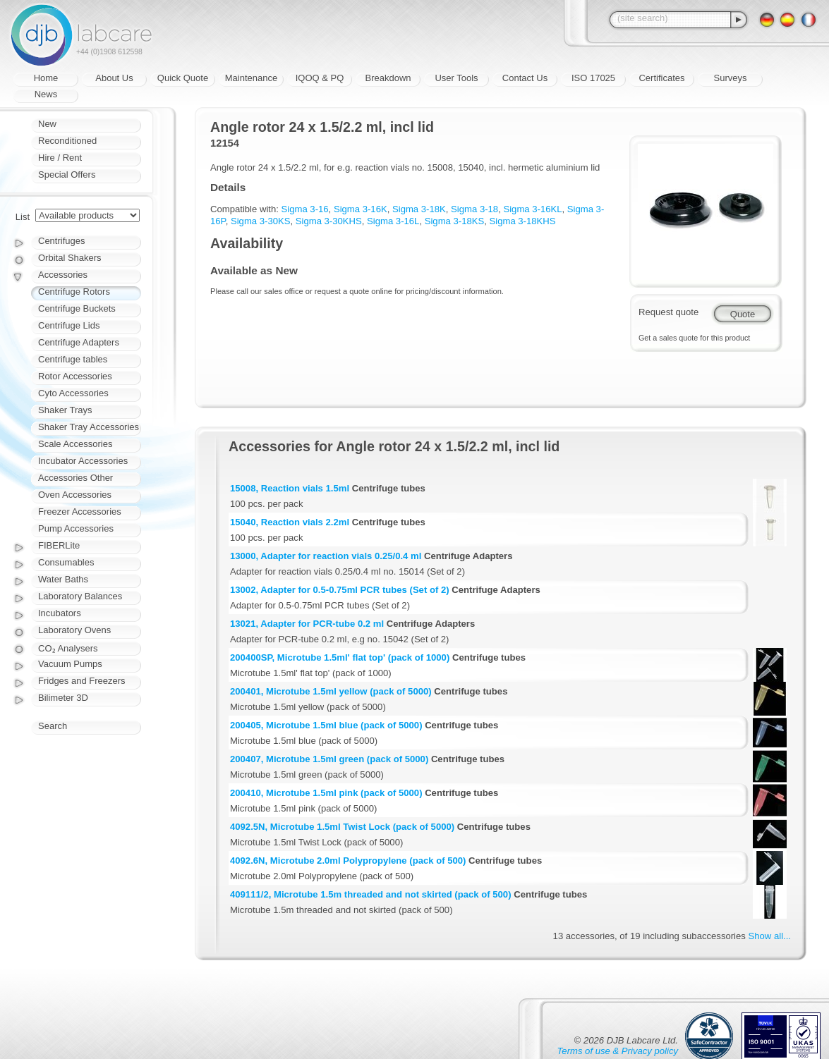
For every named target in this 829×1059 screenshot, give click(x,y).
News (46, 94)
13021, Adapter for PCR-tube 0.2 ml (307, 623)
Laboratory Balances (80, 596)
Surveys (730, 78)
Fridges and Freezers (82, 680)
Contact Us (524, 78)
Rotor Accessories (75, 376)
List (23, 217)
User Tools (456, 78)
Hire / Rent (60, 157)
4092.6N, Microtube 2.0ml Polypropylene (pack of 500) (348, 860)
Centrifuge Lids (68, 325)
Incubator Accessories (83, 460)
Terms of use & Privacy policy (617, 1051)
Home (46, 78)
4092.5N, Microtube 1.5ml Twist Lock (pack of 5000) (342, 826)
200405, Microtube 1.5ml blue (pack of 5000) (326, 725)
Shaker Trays (65, 410)
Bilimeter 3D (63, 697)
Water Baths (63, 579)
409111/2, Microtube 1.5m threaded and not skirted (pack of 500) (371, 894)
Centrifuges (61, 240)
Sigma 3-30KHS (329, 221)
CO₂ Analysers (67, 648)
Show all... (770, 936)
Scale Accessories (75, 444)
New (47, 123)
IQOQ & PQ (320, 78)
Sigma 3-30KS (261, 221)
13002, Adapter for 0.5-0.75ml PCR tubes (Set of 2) (339, 589)
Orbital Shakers (70, 257)
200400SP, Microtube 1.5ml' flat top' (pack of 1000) (339, 657)
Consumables (66, 562)
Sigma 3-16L (393, 221)
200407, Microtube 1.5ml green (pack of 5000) (329, 759)
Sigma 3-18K (419, 209)
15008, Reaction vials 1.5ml (289, 488)
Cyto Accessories (73, 393)
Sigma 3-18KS (455, 221)
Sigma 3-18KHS (523, 221)
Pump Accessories (76, 528)
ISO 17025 (593, 78)
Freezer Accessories (79, 511)
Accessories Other (75, 477)
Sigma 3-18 (474, 209)
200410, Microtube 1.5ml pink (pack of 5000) (326, 793)
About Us (114, 78)
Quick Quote (182, 78)
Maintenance (251, 78)
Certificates (661, 78)
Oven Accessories (74, 494)
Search (52, 726)
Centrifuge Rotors (74, 291)
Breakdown (388, 78)
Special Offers (66, 174)
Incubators (59, 613)
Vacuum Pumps (70, 664)
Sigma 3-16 (305, 209)
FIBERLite (59, 545)
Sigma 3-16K (360, 209)
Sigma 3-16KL (532, 209)
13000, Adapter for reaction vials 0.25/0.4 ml (325, 556)
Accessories (62, 274)
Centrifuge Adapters (78, 342)
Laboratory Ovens (74, 630)
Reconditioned (67, 140)
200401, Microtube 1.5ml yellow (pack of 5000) (331, 691)
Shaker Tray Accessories (88, 427)
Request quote (668, 312)
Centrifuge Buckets (77, 308)
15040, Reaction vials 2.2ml (289, 522)
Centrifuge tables (72, 359)
